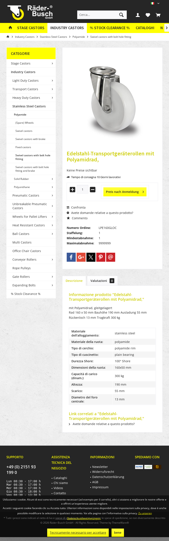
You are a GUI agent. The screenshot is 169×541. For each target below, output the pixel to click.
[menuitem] (158, 15)
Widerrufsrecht (103, 472)
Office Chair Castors (26, 251)
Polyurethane (22, 187)
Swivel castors (23, 131)
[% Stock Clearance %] (110, 28)
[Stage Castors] (30, 28)
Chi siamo (61, 483)
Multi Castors (22, 242)
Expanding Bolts (24, 285)
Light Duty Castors (25, 80)
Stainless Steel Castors (29, 106)
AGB (95, 482)
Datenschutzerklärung (108, 477)
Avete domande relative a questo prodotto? (100, 213)
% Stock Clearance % (26, 294)
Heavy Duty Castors (26, 98)
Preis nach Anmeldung (125, 191)
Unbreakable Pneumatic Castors (29, 206)
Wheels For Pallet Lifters (29, 217)
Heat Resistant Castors (28, 225)
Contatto (60, 493)
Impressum (100, 487)
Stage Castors (20, 63)
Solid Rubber (21, 179)
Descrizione (74, 281)
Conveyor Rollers (24, 259)
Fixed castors (23, 147)
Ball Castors (20, 234)
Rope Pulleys (21, 268)
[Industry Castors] (67, 28)
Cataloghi (145, 27)
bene (117, 532)
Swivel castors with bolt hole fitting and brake (32, 169)
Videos (58, 488)
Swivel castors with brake (30, 139)
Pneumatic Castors (25, 195)
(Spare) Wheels (24, 123)
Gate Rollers (21, 277)
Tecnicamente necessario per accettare (78, 532)
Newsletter (100, 467)
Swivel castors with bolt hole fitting (32, 157)
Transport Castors (25, 89)
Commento (77, 218)
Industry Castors (23, 72)
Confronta (76, 207)
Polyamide (20, 114)
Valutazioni (102, 280)
